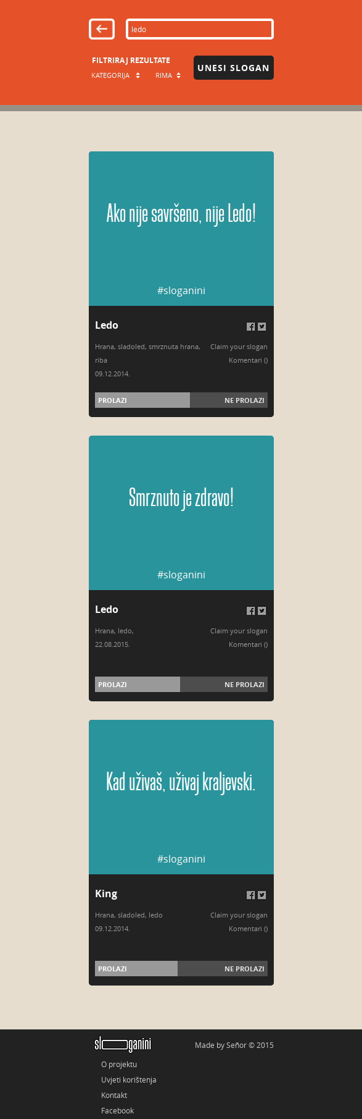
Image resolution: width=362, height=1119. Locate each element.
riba (101, 360)
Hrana (104, 346)
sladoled (131, 346)
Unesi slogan (233, 68)
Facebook (117, 1110)
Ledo (106, 325)
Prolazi (112, 400)
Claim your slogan (239, 346)
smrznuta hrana (174, 346)
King (106, 893)
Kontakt (114, 1095)
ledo (125, 630)
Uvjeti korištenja (129, 1079)
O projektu (119, 1064)
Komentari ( (247, 360)
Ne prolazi (244, 400)
